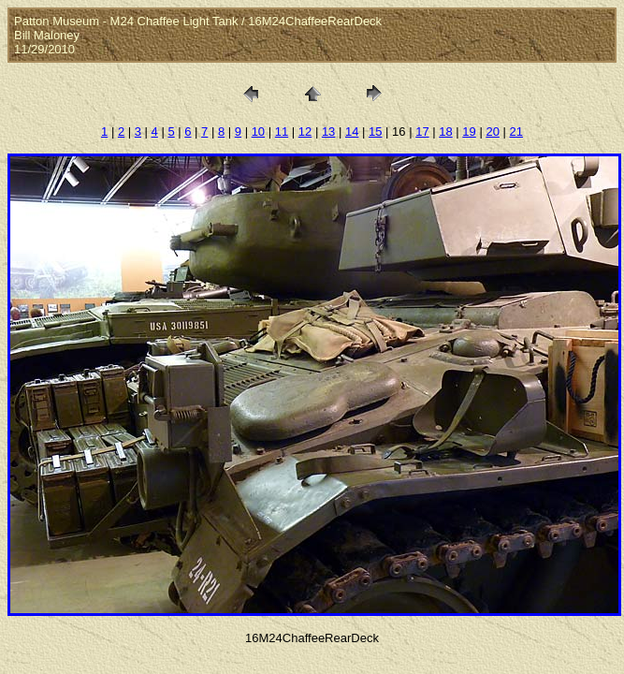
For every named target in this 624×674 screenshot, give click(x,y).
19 (468, 132)
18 (445, 132)
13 (328, 132)
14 (351, 132)
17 (421, 132)
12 (305, 132)
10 (258, 132)
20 (492, 132)
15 (375, 132)
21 (515, 132)
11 (281, 132)
